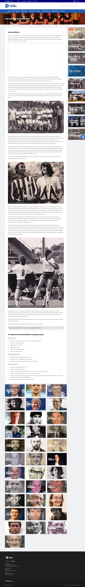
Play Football (24, 1)
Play (6, 11)
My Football (18, 1)
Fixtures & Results (41, 11)
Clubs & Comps (20, 11)
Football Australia (30, 1)
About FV (58, 11)
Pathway (34, 11)
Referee (14, 11)
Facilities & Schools (50, 11)
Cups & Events (28, 11)
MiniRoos (35, 1)
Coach (9, 11)
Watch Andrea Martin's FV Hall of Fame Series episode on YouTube (25, 328)
